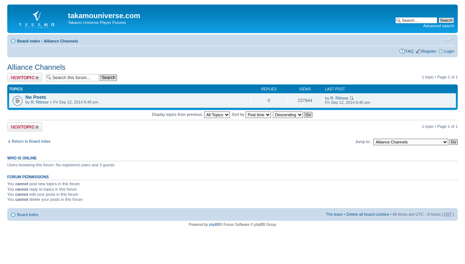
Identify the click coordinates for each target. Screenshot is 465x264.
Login (449, 51)
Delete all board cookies (367, 214)
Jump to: (363, 141)
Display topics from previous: (191, 114)
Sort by (251, 114)
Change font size (449, 39)
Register (428, 51)
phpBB (214, 225)
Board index (28, 41)
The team (334, 214)
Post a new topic (24, 77)
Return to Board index (31, 141)
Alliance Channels (61, 41)
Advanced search (438, 26)
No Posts (35, 97)
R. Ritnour (40, 102)
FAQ (409, 51)
